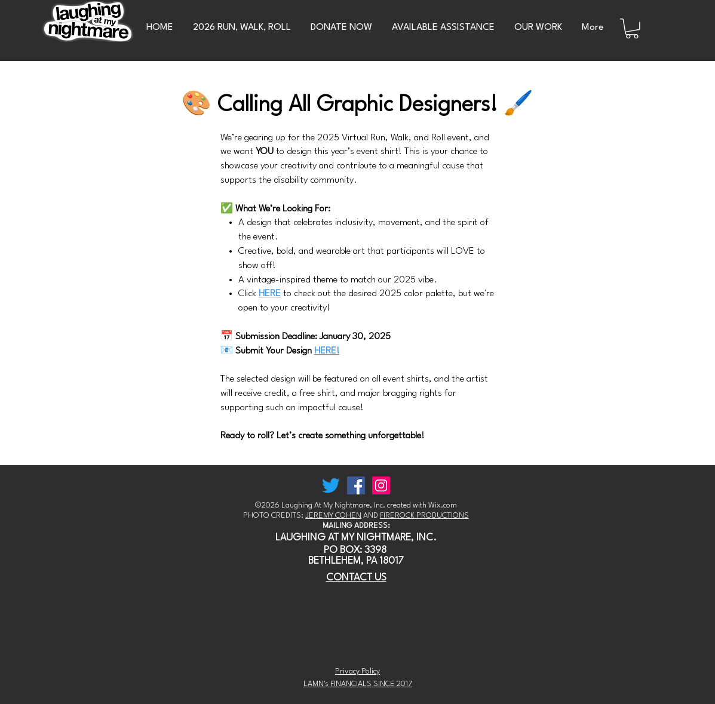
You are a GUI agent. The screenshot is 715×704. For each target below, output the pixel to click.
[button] (632, 29)
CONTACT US (356, 578)
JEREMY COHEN (333, 515)
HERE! (327, 351)
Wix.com (442, 505)
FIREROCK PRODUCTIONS (424, 515)
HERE (270, 294)
